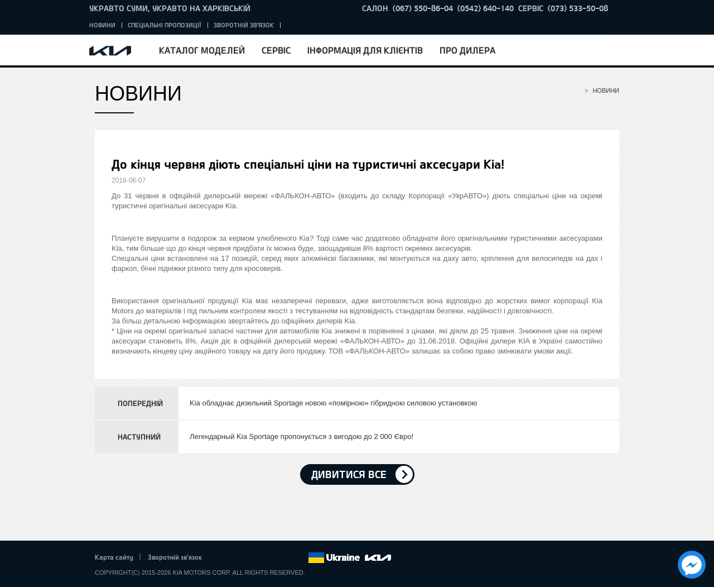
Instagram (284, 558)
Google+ (253, 558)
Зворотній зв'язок (244, 24)
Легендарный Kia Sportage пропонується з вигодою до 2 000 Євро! (301, 436)
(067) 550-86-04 (423, 8)
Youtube (269, 558)
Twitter (237, 558)
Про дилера (467, 50)
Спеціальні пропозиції (164, 24)
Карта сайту (114, 557)
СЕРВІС (530, 8)
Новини (102, 24)
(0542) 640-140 (485, 8)
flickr (299, 558)
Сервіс (276, 50)
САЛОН (375, 8)
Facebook (222, 558)
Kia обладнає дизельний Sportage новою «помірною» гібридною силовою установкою (333, 403)
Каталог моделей (202, 50)
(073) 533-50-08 (578, 8)
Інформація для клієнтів (365, 50)
